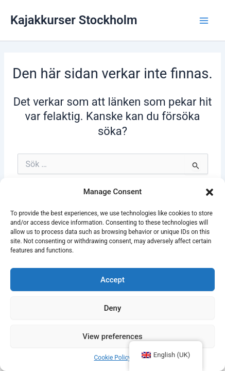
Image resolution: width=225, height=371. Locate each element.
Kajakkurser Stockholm (73, 20)
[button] (209, 192)
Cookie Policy (112, 357)
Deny (113, 308)
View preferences (112, 336)
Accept (112, 279)
